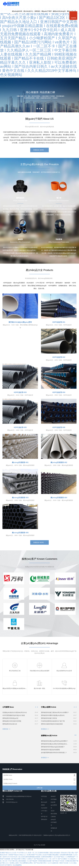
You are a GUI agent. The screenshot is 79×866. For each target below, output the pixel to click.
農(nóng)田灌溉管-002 (59, 462)
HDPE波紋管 (7, 283)
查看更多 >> (6, 729)
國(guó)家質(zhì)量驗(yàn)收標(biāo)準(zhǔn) (17, 688)
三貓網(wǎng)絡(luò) (48, 835)
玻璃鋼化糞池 (62, 285)
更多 (75, 735)
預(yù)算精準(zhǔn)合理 (64, 671)
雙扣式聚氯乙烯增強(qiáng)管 (37, 285)
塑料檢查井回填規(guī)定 (10, 718)
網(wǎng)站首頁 (17, 11)
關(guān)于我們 (46, 11)
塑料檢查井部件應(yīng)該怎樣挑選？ (53, 747)
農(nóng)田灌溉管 (19, 283)
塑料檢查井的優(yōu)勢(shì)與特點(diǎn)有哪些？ (55, 744)
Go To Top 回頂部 (39, 845)
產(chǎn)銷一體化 (39, 688)
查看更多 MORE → (39, 150)
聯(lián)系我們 (73, 11)
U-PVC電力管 (40, 283)
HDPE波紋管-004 (58, 392)
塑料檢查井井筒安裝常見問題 (11, 721)
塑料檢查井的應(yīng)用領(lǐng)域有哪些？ (54, 741)
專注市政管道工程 (15, 671)
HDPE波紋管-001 (58, 322)
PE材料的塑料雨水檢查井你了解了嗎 (53, 721)
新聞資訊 (37, 11)
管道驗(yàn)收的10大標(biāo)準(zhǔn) (14, 712)
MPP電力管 (50, 283)
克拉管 (23, 285)
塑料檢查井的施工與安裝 (49, 718)
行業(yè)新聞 (74, 707)
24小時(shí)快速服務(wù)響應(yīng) (64, 688)
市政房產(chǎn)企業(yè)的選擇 (39, 671)
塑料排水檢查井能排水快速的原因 (52, 724)
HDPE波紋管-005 (20, 427)
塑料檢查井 (59, 283)
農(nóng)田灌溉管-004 (59, 497)
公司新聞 (35, 707)
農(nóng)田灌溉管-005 (20, 533)
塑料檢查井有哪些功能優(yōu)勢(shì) (52, 715)
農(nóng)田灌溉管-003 (20, 497)
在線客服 (73, 18)
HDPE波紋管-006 (58, 427)
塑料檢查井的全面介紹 (9, 724)
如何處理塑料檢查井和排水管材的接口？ (54, 752)
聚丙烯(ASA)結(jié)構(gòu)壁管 (20, 322)
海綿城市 (67, 283)
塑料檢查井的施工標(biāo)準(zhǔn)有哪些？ (55, 712)
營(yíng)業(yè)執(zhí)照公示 (62, 835)
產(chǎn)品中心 (28, 11)
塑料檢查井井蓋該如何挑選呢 (50, 749)
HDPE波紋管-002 (58, 357)
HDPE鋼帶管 (52, 285)
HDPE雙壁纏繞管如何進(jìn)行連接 (13, 715)
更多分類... (41, 288)
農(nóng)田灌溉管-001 (20, 462)
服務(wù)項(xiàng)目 (59, 11)
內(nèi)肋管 (30, 283)
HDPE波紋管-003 (20, 392)
